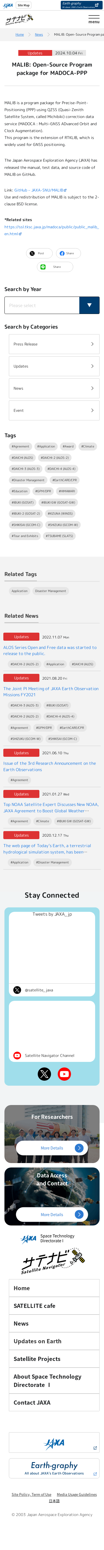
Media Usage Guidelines (77, 1494)
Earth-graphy (78, 5)
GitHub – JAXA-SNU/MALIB (38, 190)
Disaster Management (50, 591)
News (39, 34)
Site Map (23, 5)
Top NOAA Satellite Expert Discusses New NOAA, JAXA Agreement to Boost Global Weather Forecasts (51, 811)
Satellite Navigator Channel (49, 1055)
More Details (52, 1148)
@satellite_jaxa (39, 990)
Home (20, 34)
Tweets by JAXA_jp (52, 914)
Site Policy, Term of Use (31, 1494)
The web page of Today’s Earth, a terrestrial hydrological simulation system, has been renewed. (47, 852)
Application (19, 591)
